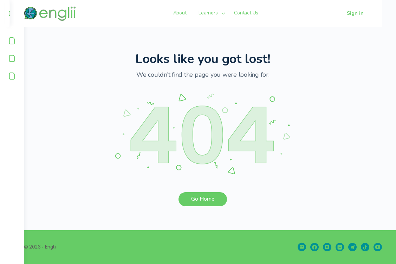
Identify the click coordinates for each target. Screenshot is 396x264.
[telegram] (352, 247)
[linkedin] (340, 247)
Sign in (369, 13)
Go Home (210, 198)
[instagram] (327, 247)
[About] (12, 41)
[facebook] (314, 247)
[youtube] (378, 247)
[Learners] (12, 58)
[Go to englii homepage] (65, 12)
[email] (302, 247)
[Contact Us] (12, 76)
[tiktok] (365, 247)
